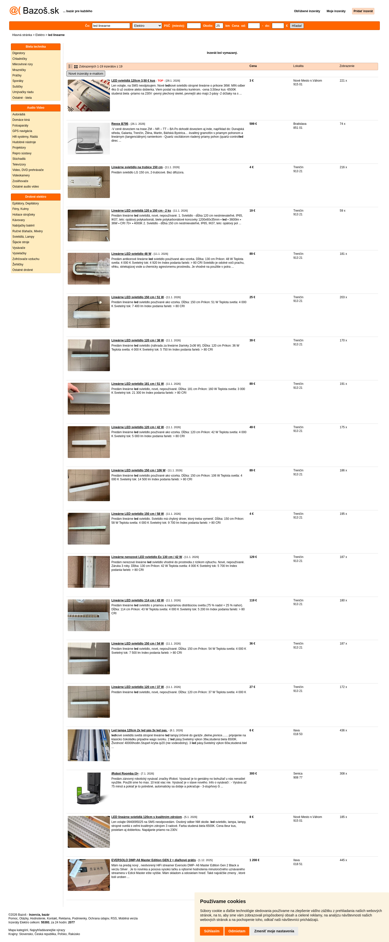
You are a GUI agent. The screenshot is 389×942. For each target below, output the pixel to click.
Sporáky (17, 81)
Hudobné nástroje (24, 142)
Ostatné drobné (22, 270)
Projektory (19, 147)
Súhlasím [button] (211, 931)
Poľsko (62, 934)
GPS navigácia (22, 131)
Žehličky (17, 264)
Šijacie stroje (20, 242)
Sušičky (17, 86)
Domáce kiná (21, 120)
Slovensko (26, 934)
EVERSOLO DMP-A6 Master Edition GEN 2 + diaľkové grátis (153, 860)
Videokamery (21, 175)
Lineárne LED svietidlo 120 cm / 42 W (137, 427)
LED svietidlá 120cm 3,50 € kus (133, 80)
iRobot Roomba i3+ (125, 773)
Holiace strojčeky (23, 214)
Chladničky (19, 59)
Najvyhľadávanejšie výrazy (47, 930)
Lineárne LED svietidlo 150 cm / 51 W (137, 297)
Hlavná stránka (22, 35)
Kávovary (18, 220)
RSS (114, 918)
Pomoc (13, 918)
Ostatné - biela (22, 97)
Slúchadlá (19, 159)
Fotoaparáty (20, 125)
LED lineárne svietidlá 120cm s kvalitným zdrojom (146, 817)
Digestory (18, 53)
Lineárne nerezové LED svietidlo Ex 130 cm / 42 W (146, 557)
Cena (253, 66)
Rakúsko (74, 934)
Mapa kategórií (18, 930)
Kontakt (52, 918)
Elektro (40, 35)
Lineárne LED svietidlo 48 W (131, 254)
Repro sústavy (22, 153)
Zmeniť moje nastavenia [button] (274, 931)
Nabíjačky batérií (23, 225)
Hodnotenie (37, 918)
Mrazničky (19, 70)
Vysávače (18, 248)
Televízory (19, 164)
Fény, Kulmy (20, 209)
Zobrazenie (347, 66)
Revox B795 (119, 124)
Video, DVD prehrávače (28, 170)
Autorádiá (18, 114)
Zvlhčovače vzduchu (25, 259)
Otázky (23, 918)
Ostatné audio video (25, 186)
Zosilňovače (20, 181)
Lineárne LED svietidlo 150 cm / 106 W (138, 470)
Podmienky (79, 918)
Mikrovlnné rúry (22, 64)
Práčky (17, 75)
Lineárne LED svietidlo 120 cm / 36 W (137, 340)
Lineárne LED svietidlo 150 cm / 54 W (137, 643)
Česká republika (45, 934)
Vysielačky (19, 253)
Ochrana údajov (98, 918)
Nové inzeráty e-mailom (85, 73)
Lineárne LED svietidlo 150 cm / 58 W (137, 514)
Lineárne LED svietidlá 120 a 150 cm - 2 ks (141, 210)
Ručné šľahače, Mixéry (27, 231)
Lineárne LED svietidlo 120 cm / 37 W (137, 687)
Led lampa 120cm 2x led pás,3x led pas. (139, 730)
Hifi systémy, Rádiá (25, 136)
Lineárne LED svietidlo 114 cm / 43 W (137, 600)
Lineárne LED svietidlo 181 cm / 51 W (137, 384)
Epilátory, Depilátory (25, 203)
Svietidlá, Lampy (23, 236)
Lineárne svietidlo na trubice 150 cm (137, 167)
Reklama (64, 918)
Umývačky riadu (22, 92)
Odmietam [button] (236, 931)
